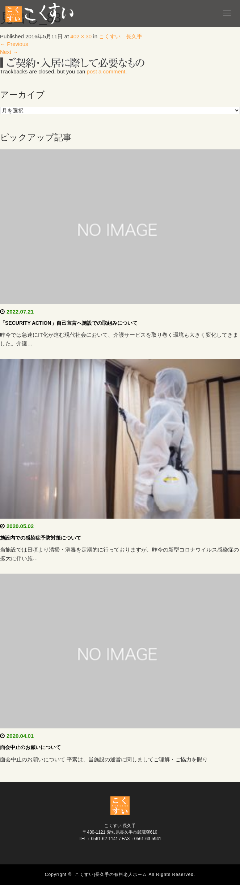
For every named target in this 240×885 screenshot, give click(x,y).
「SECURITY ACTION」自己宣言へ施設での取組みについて (69, 323)
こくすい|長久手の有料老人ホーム (111, 874)
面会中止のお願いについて (30, 747)
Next (9, 52)
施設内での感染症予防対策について (40, 538)
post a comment (106, 71)
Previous (14, 44)
